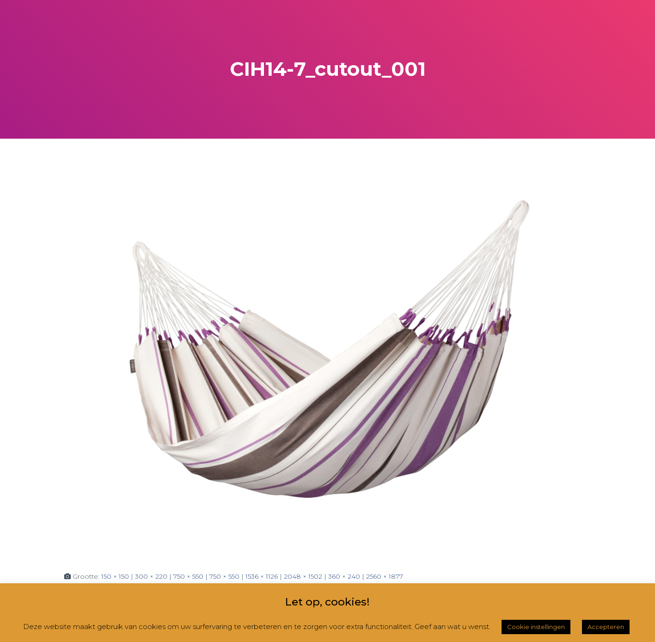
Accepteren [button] (606, 626)
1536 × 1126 (261, 576)
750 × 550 (188, 576)
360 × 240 (344, 576)
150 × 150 (115, 576)
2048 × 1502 (303, 576)
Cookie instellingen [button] (536, 626)
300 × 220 (151, 576)
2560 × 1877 (384, 576)
